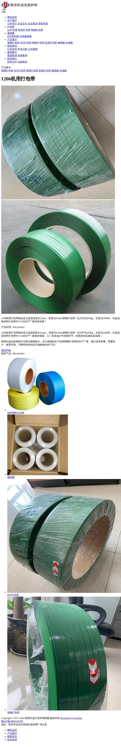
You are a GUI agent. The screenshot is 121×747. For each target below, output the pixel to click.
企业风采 (33, 23)
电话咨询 (12, 739)
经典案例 (22, 55)
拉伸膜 (69, 42)
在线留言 (22, 62)
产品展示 (12, 39)
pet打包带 (12, 30)
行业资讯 (12, 49)
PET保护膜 (13, 36)
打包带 (11, 26)
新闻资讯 (12, 46)
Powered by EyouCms (71, 718)
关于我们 (12, 20)
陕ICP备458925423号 (12, 721)
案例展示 (12, 52)
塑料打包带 (38, 42)
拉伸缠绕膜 (25, 36)
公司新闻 (33, 49)
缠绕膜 (11, 33)
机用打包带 (24, 30)
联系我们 (12, 58)
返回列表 (6, 350)
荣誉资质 (43, 23)
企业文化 (22, 23)
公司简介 (12, 23)
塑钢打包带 (37, 30)
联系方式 (12, 62)
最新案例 (12, 55)
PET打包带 (26, 42)
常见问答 (22, 49)
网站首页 (12, 17)
